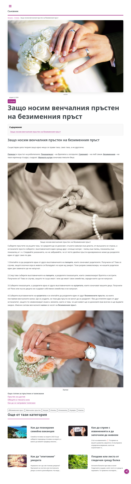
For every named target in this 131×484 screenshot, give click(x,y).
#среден (73, 410)
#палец (53, 410)
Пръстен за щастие (16, 396)
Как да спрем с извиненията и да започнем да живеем (104, 431)
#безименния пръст (16, 410)
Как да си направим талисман (22, 403)
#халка (81, 410)
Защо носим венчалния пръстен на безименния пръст (35, 131)
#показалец (62, 410)
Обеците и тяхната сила (19, 399)
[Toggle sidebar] (10, 6)
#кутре (45, 410)
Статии (16, 18)
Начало (10, 18)
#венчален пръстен (33, 410)
